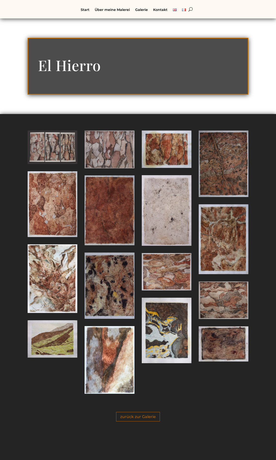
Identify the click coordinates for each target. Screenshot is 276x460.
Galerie (141, 10)
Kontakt (160, 10)
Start (85, 10)
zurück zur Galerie (138, 416)
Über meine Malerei (112, 10)
